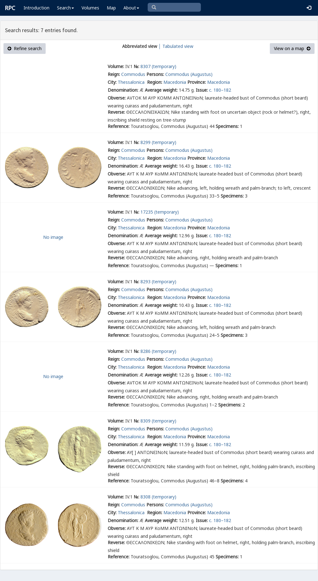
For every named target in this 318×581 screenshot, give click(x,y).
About (131, 8)
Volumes (90, 8)
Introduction (36, 8)
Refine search (25, 48)
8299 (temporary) (158, 142)
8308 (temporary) (158, 497)
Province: (196, 82)
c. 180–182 (220, 90)
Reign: (114, 74)
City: (112, 82)
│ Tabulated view (175, 46)
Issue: (202, 90)
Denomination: (123, 90)
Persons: (155, 74)
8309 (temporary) (158, 421)
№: (136, 66)
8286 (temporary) (158, 351)
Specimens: (227, 126)
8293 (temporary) (158, 282)
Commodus (133, 74)
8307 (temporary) (158, 66)
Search (65, 8)
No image (53, 237)
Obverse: (117, 98)
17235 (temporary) (159, 212)
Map (111, 8)
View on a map (292, 48)
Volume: (116, 66)
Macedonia (174, 82)
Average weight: (161, 90)
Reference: (118, 126)
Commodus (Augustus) (189, 74)
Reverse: (116, 112)
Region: (154, 82)
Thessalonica (132, 82)
